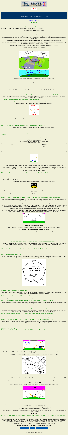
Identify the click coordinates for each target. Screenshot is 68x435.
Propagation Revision (24, 428)
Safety (31, 16)
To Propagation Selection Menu (41, 428)
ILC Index (46, 16)
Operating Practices (24, 16)
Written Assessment (38, 16)
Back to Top (32, 428)
